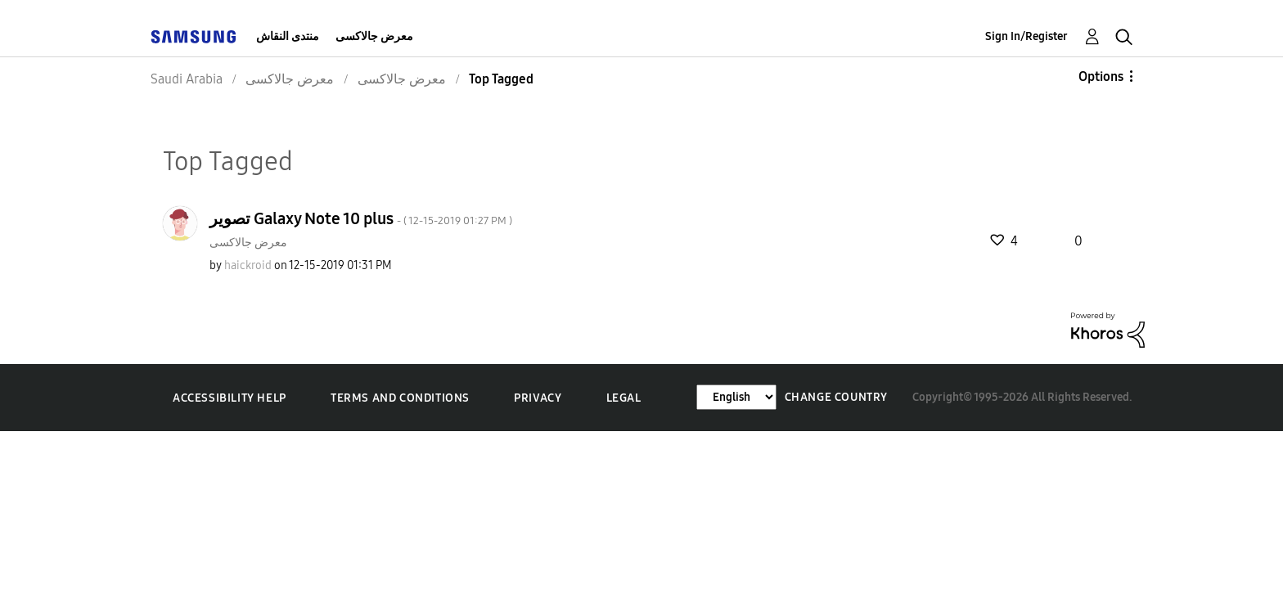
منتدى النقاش (287, 36)
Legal (624, 398)
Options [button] (1100, 76)
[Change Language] (736, 397)
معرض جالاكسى (374, 36)
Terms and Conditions (400, 398)
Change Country (836, 397)
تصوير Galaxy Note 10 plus (360, 218)
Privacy (537, 398)
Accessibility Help (229, 398)
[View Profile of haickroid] (248, 265)
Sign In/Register (1026, 36)
